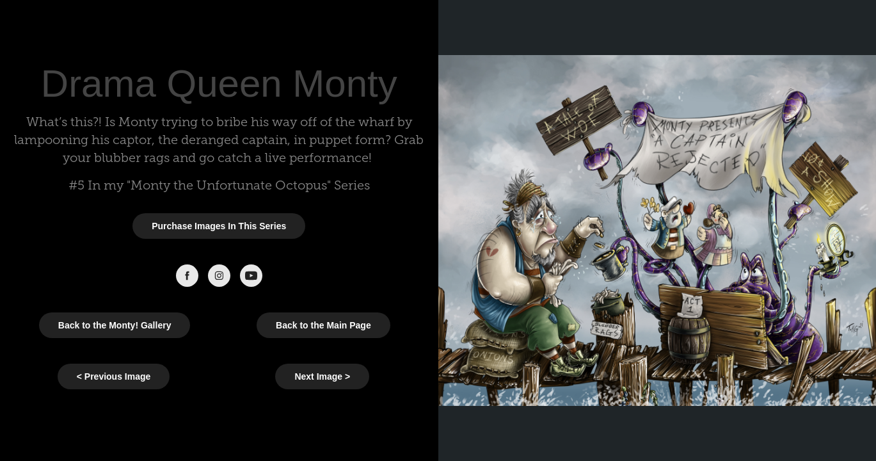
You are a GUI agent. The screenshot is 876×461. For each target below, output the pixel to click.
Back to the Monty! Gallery (114, 325)
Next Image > (322, 376)
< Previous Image (114, 376)
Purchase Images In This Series (219, 226)
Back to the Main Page (323, 325)
